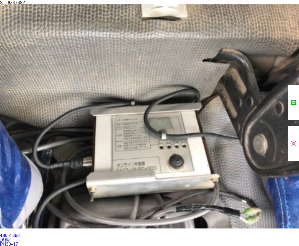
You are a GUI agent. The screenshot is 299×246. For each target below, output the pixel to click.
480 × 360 (10, 235)
